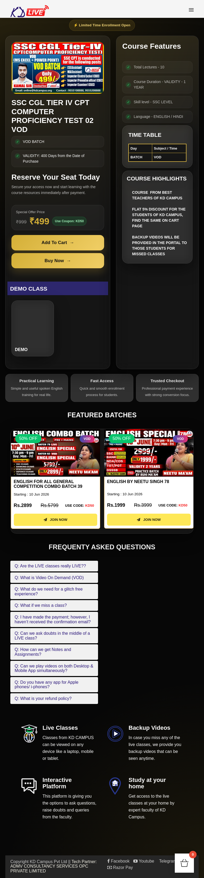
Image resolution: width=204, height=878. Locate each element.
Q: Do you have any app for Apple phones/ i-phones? (46, 684)
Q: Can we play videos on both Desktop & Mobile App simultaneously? (54, 668)
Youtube (143, 861)
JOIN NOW (55, 520)
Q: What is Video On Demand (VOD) (49, 577)
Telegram (167, 861)
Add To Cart (57, 242)
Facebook (118, 861)
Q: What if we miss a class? (41, 605)
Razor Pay (120, 867)
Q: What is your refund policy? (43, 698)
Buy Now (58, 260)
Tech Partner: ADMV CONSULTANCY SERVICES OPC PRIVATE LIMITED (53, 866)
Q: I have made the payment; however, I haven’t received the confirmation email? (53, 619)
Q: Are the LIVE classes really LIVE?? (50, 566)
